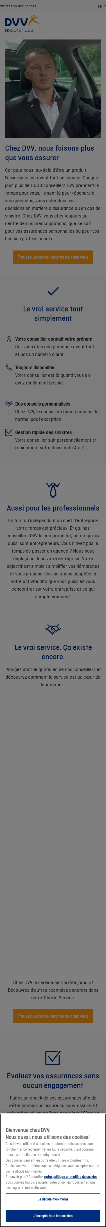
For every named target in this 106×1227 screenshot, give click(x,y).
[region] (53, 1170)
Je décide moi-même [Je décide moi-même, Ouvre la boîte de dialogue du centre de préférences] (53, 1199)
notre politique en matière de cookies (70, 1176)
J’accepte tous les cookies (52, 1215)
